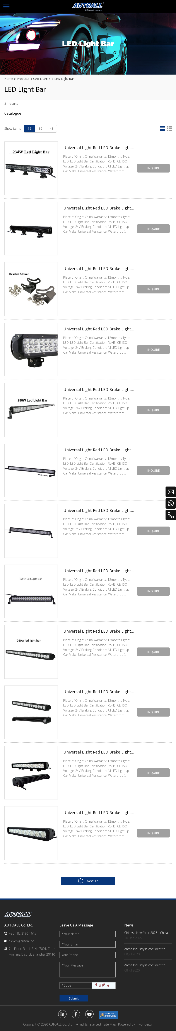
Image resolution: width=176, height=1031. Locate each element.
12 (29, 128)
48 (51, 128)
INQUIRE (153, 168)
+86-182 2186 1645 (22, 933)
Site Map (110, 1024)
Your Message (72, 965)
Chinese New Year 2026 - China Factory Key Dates (148, 933)
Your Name (70, 934)
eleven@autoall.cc (21, 941)
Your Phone (70, 955)
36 (40, 128)
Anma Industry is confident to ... (146, 949)
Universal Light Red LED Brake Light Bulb (99, 148)
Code (66, 985)
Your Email (70, 944)
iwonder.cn (145, 1024)
